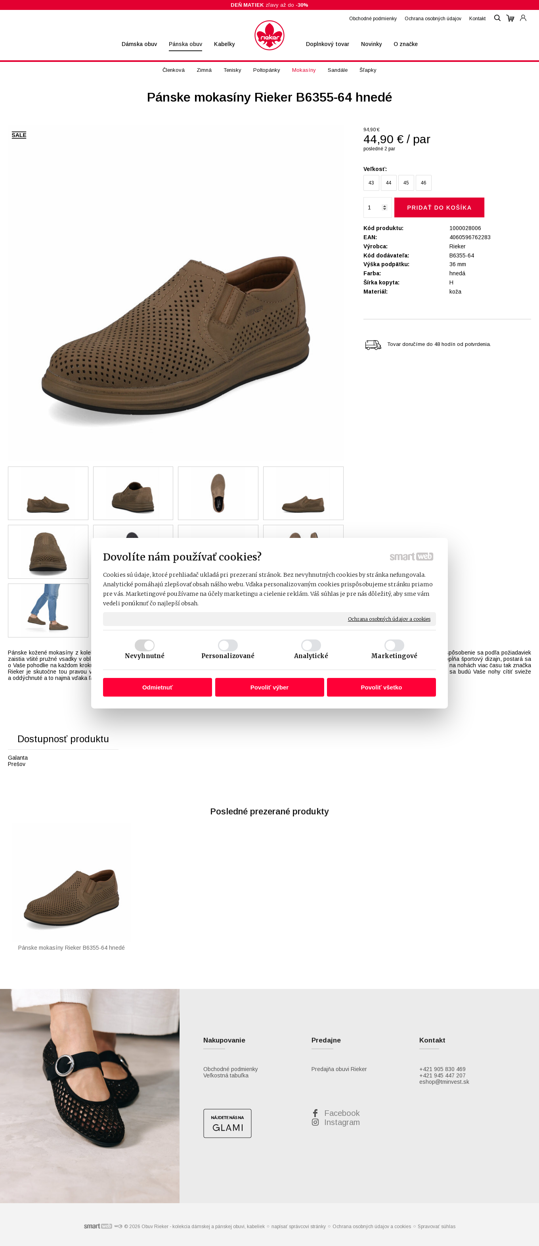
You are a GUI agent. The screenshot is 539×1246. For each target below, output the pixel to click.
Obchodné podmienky (230, 1069)
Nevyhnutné (144, 656)
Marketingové (394, 656)
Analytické (311, 656)
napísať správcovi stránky (298, 1226)
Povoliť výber (269, 687)
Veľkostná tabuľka (225, 1075)
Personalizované (228, 656)
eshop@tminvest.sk (444, 1082)
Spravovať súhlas (436, 1226)
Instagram (342, 1122)
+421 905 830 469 (442, 1069)
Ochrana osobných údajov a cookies (389, 619)
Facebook (342, 1113)
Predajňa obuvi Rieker (339, 1069)
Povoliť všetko (381, 687)
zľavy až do (269, 5)
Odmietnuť (157, 687)
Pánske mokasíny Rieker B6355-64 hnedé (71, 948)
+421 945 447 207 (442, 1075)
